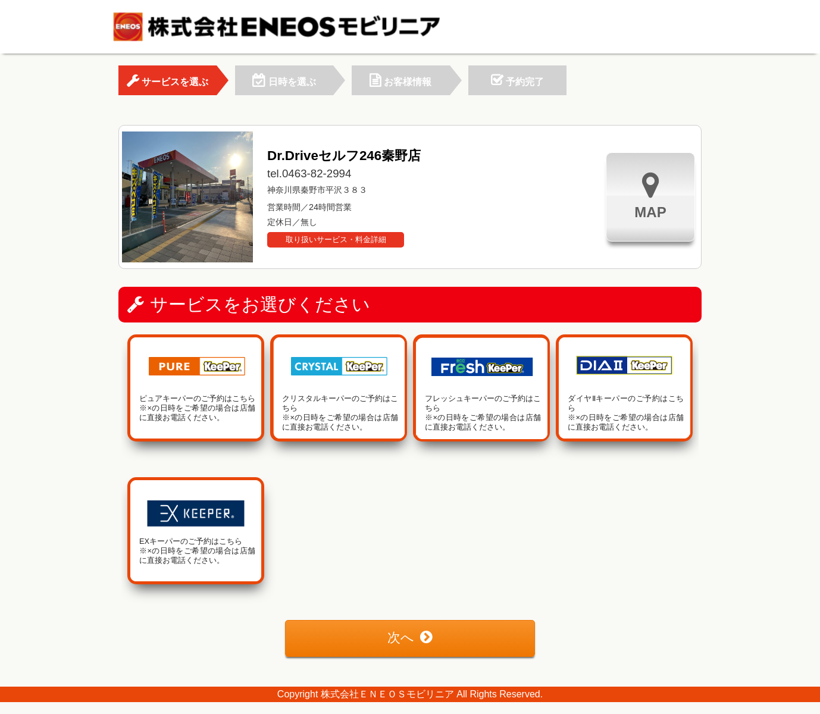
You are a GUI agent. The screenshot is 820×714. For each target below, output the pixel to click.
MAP (650, 195)
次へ (410, 637)
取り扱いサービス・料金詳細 (336, 239)
